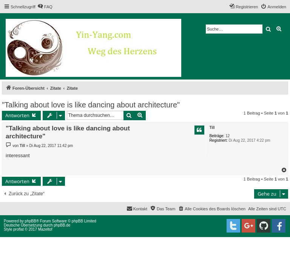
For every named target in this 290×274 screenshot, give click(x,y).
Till (211, 128)
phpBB (30, 221)
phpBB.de (62, 225)
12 (227, 136)
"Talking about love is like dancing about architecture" (91, 105)
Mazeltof (45, 229)
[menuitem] (44, 6)
